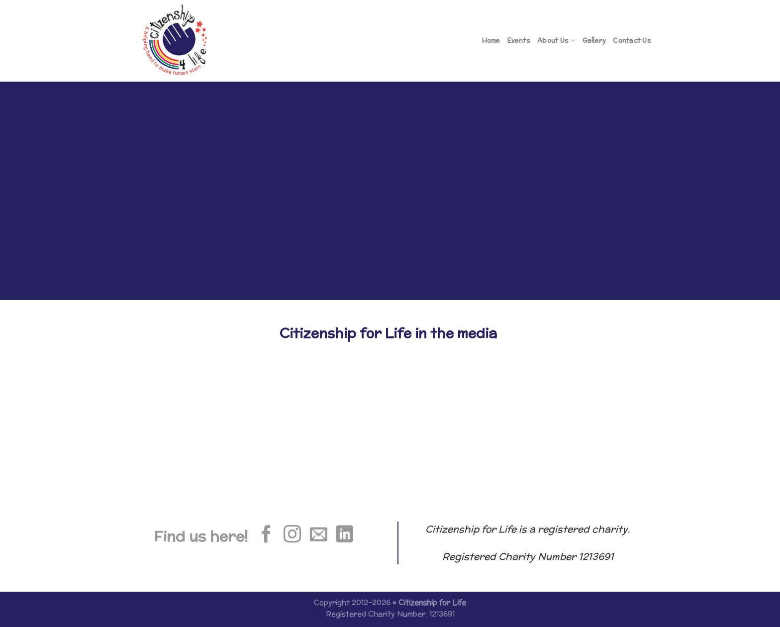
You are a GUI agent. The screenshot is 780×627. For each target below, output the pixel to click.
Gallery (594, 40)
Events (519, 40)
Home (491, 40)
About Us (556, 41)
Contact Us (632, 40)
